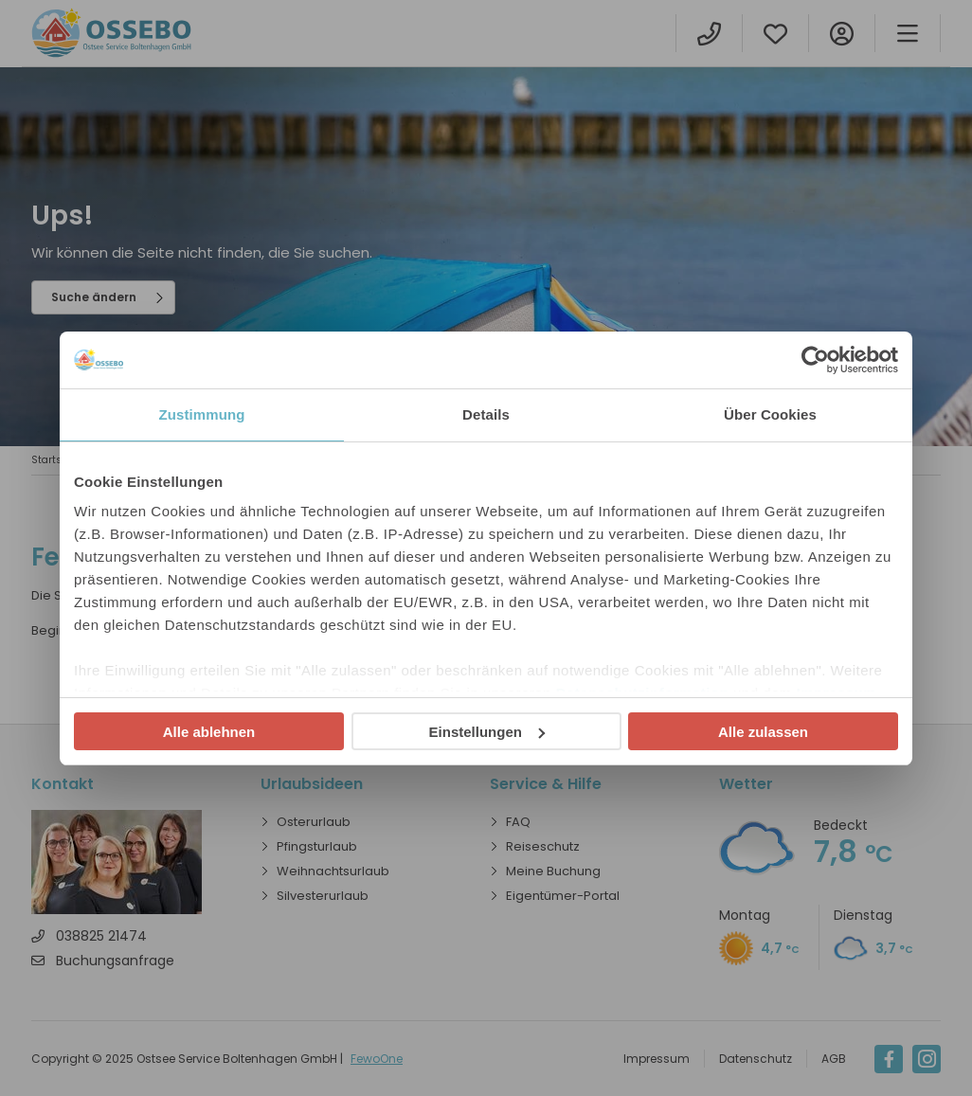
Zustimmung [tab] (202, 414)
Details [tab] (486, 414)
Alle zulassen (763, 732)
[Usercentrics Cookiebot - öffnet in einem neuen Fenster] (815, 360)
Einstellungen (487, 732)
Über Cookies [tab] (770, 414)
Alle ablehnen (209, 732)
